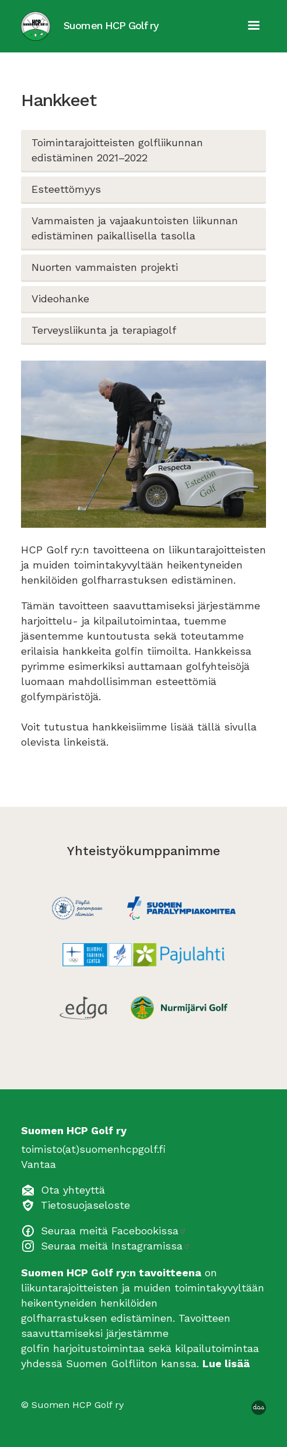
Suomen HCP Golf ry (111, 25)
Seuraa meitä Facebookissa (114, 1230)
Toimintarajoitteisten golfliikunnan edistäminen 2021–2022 (117, 150)
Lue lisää (226, 1363)
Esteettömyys (66, 189)
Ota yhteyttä (73, 1190)
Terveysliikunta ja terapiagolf (104, 330)
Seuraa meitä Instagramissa (116, 1246)
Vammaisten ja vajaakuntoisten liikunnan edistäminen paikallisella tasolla (135, 228)
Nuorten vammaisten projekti (105, 267)
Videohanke (60, 298)
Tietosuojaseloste (85, 1205)
